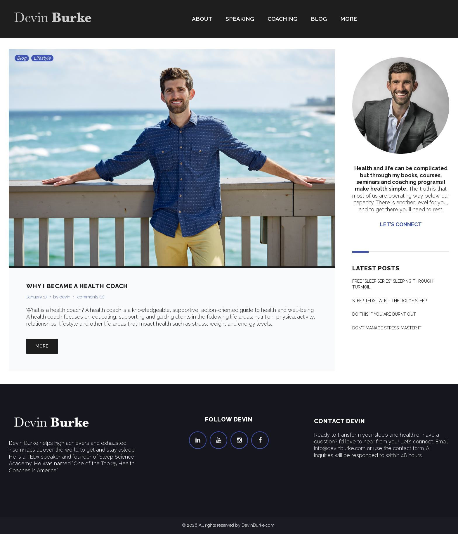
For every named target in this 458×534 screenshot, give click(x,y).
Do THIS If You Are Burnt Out (384, 314)
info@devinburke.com (339, 448)
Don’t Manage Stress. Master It (386, 328)
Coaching (282, 18)
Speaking (239, 18)
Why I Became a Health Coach (77, 286)
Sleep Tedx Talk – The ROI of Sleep (389, 300)
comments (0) (91, 297)
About (202, 18)
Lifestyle (42, 58)
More (348, 18)
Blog (319, 18)
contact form (408, 448)
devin (65, 297)
